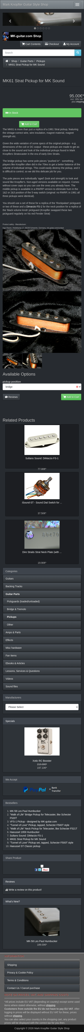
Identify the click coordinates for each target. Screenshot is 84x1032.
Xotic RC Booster (42, 760)
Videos (9, 678)
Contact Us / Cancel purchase (23, 988)
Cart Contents (31, 44)
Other (9, 624)
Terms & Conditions (17, 980)
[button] (8, 19)
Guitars (10, 578)
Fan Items (11, 655)
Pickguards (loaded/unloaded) (23, 601)
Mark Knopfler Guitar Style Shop (25, 4)
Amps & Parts (13, 632)
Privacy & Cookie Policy (20, 972)
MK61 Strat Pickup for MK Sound (27, 64)
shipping (80, 101)
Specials (10, 721)
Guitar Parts (26, 61)
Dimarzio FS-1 (34, 206)
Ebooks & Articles (15, 663)
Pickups (41, 61)
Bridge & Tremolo (16, 609)
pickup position (12, 381)
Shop (14, 61)
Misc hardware (14, 647)
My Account (71, 44)
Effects (9, 640)
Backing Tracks (14, 586)
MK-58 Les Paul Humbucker (42, 941)
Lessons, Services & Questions (23, 671)
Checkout (52, 44)
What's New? (12, 901)
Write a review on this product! (25, 889)
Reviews (11, 397)
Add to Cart (29, 124)
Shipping (12, 964)
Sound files (12, 686)
